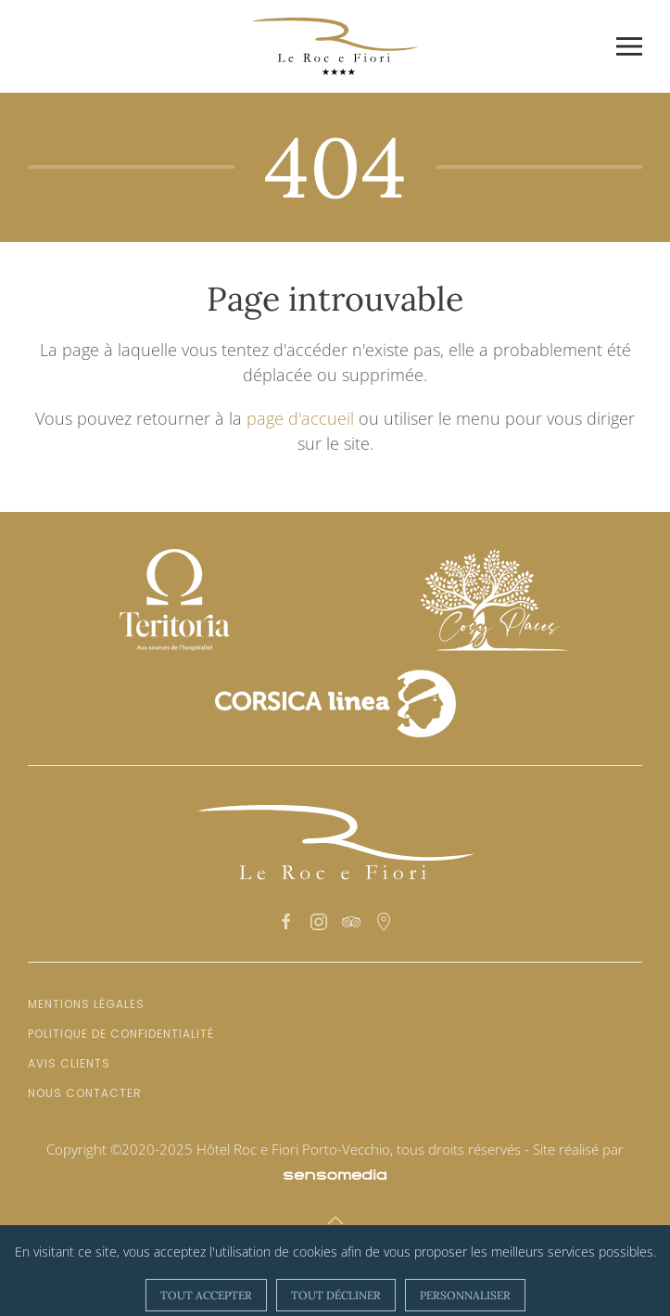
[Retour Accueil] (335, 46)
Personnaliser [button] (465, 1295)
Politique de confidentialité (121, 1033)
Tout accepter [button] (206, 1295)
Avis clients (69, 1063)
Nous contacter (85, 1093)
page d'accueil (300, 418)
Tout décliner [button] (336, 1295)
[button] (629, 46)
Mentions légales (86, 1004)
